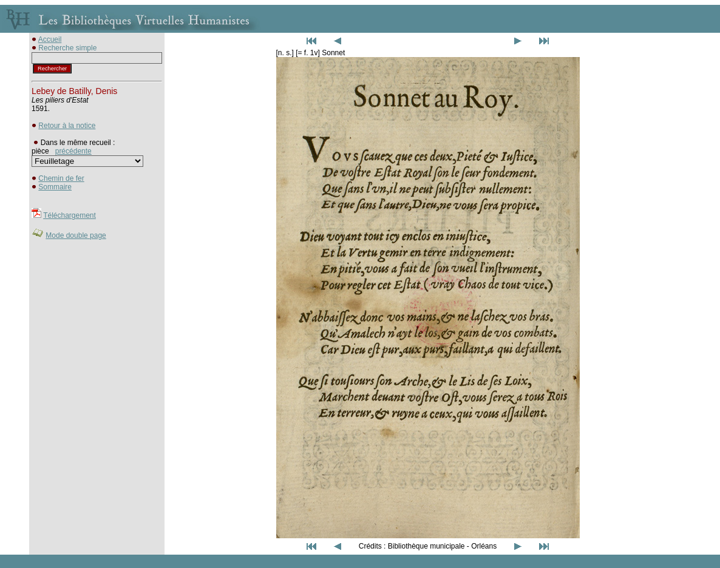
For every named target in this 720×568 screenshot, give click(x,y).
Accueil (50, 39)
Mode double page (76, 235)
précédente (73, 151)
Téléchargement (69, 215)
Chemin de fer (61, 178)
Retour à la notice (66, 125)
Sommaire (55, 187)
